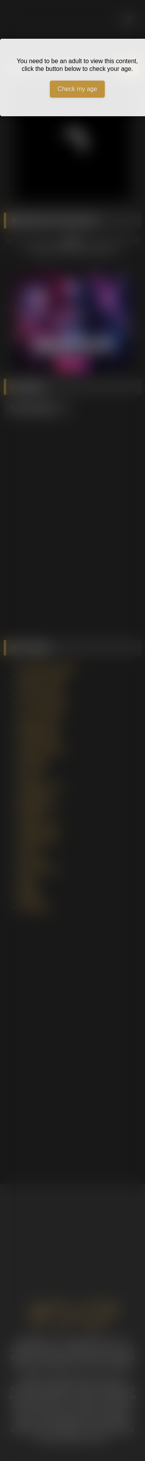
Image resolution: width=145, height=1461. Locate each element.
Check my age (77, 89)
